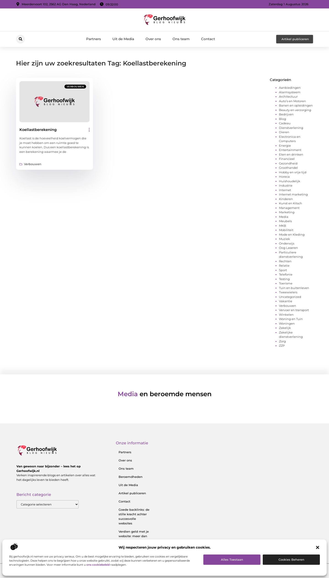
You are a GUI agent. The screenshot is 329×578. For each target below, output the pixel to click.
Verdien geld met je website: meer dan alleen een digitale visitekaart (134, 538)
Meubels (285, 221)
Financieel (287, 159)
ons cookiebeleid (98, 564)
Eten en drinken (291, 154)
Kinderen (286, 199)
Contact (208, 39)
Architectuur (288, 96)
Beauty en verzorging (295, 110)
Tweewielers (288, 292)
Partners (93, 39)
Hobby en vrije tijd (292, 172)
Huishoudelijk (289, 181)
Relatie (284, 265)
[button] (317, 547)
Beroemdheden (131, 477)
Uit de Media (123, 39)
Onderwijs (286, 243)
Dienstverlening (291, 128)
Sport (283, 270)
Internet (285, 190)
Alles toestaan (232, 559)
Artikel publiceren (132, 493)
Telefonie (285, 274)
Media (283, 217)
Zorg (282, 341)
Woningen (287, 323)
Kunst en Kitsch (290, 203)
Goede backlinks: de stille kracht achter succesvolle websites (134, 516)
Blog (282, 119)
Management (289, 208)
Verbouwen (75, 86)
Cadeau (285, 123)
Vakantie (285, 301)
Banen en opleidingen (296, 105)
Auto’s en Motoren (292, 101)
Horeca (284, 176)
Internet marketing (293, 194)
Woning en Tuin (291, 319)
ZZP (282, 345)
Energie (285, 145)
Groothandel (288, 167)
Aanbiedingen (290, 87)
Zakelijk (285, 328)
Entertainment (290, 150)
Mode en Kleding (292, 234)
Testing (284, 279)
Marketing (287, 212)
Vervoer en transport (294, 310)
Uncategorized (290, 297)
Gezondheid (288, 163)
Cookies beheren (291, 559)
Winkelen (286, 314)
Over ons (153, 39)
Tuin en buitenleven (294, 288)
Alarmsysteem (289, 92)
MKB (282, 225)
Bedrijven (286, 114)
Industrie (285, 185)
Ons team (181, 39)
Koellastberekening (38, 130)
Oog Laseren (288, 248)
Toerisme (285, 283)
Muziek (284, 239)
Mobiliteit (286, 230)
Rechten (285, 261)
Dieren (284, 132)
